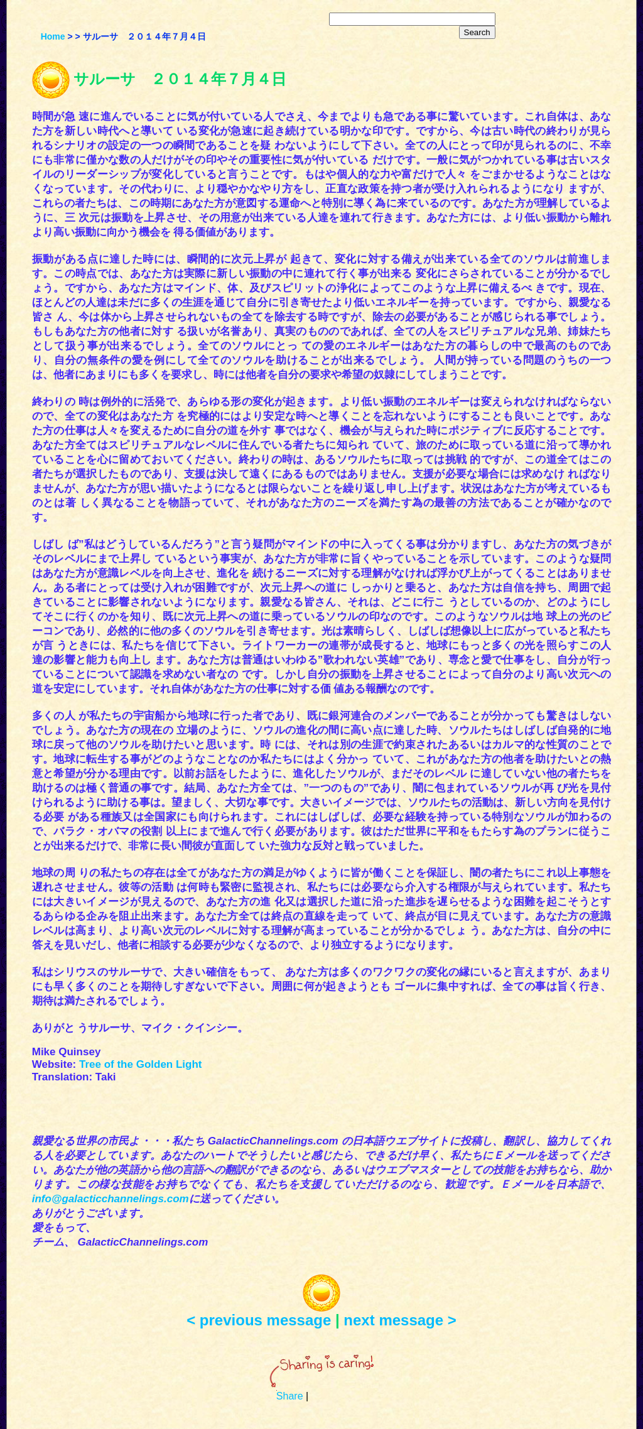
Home (53, 36)
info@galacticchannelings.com (110, 1199)
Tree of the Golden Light (140, 1064)
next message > (399, 1320)
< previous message (258, 1320)
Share (289, 1396)
